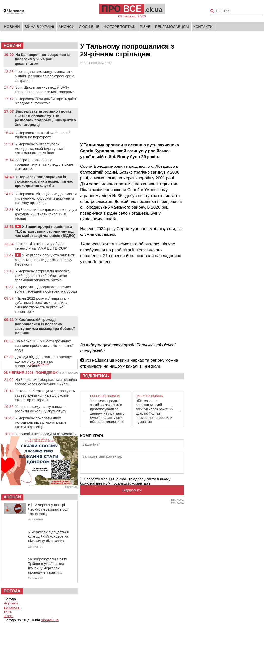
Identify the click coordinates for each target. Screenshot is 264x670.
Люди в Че (89, 26)
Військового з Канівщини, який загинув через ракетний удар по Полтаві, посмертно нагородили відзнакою (154, 411)
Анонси (66, 26)
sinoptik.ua (50, 620)
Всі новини (39, 364)
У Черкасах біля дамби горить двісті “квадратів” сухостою (46, 101)
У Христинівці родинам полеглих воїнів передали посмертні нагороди (46, 289)
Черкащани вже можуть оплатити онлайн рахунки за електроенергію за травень (44, 76)
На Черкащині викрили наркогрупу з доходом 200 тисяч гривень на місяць (46, 213)
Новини (12, 26)
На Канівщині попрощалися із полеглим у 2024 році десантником (42, 59)
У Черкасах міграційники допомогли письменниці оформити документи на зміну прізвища (46, 198)
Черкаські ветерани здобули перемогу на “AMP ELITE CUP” (41, 246)
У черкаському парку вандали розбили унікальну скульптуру (40, 408)
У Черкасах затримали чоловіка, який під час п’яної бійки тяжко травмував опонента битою (43, 275)
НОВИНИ (12, 45)
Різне (145, 26)
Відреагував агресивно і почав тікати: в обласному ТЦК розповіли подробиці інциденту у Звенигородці (45, 118)
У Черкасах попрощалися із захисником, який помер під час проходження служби (44, 181)
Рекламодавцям (172, 26)
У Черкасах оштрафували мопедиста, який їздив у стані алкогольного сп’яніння (40, 148)
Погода (12, 591)
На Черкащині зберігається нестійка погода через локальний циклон (46, 381)
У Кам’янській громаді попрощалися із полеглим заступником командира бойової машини (45, 326)
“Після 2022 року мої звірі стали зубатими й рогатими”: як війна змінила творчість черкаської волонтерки (42, 305)
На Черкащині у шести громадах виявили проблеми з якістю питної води (44, 345)
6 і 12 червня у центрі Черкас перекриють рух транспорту (48, 509)
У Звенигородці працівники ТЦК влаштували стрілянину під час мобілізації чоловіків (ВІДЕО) (45, 231)
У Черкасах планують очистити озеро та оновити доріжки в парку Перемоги (45, 259)
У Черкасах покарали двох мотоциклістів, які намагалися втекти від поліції (40, 422)
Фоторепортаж (119, 26)
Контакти (203, 26)
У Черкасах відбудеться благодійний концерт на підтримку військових (48, 536)
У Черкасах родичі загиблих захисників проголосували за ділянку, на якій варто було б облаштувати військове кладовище (107, 411)
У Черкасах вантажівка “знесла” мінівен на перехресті (42, 135)
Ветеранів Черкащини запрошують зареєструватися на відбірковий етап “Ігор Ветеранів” (45, 395)
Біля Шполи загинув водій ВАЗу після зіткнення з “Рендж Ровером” (44, 89)
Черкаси (15, 11)
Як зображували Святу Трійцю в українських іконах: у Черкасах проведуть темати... (47, 565)
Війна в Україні (39, 26)
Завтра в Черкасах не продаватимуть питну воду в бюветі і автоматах (46, 164)
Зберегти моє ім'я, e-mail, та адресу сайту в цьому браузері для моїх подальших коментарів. (125, 481)
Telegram (151, 366)
